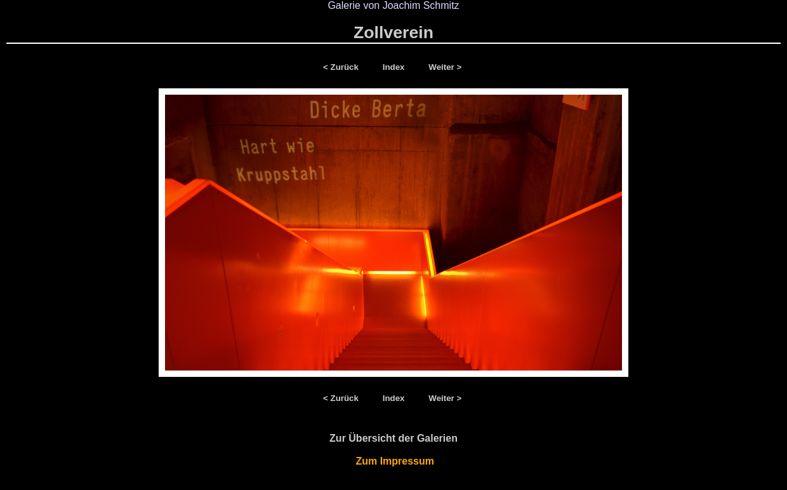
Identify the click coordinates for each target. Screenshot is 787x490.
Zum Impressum (393, 461)
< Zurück (343, 67)
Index (395, 67)
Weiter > (445, 67)
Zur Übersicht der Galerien (393, 438)
